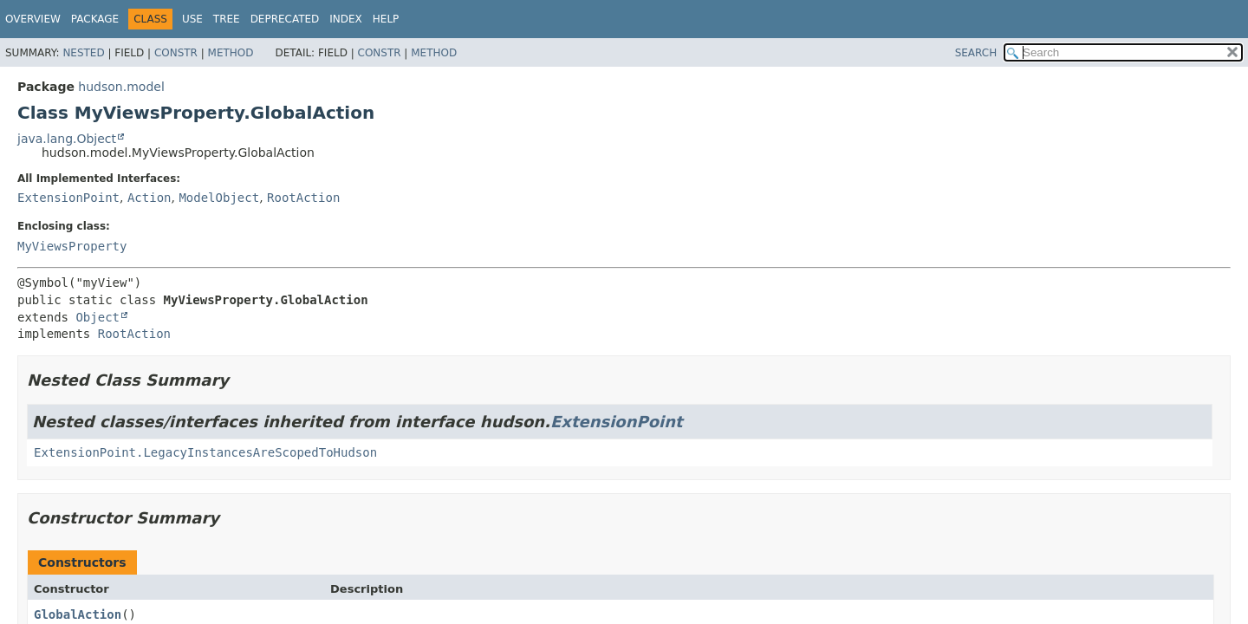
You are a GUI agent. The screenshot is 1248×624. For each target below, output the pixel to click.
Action (149, 198)
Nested (83, 53)
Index (345, 19)
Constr (176, 53)
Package (95, 19)
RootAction (303, 198)
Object (97, 317)
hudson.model (121, 87)
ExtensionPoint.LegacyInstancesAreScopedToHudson (205, 452)
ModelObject (219, 198)
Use (192, 19)
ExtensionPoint (68, 198)
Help (386, 19)
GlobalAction (77, 614)
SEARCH (976, 53)
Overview (33, 19)
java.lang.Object (66, 139)
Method (231, 53)
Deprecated (285, 19)
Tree (226, 19)
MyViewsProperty (72, 246)
